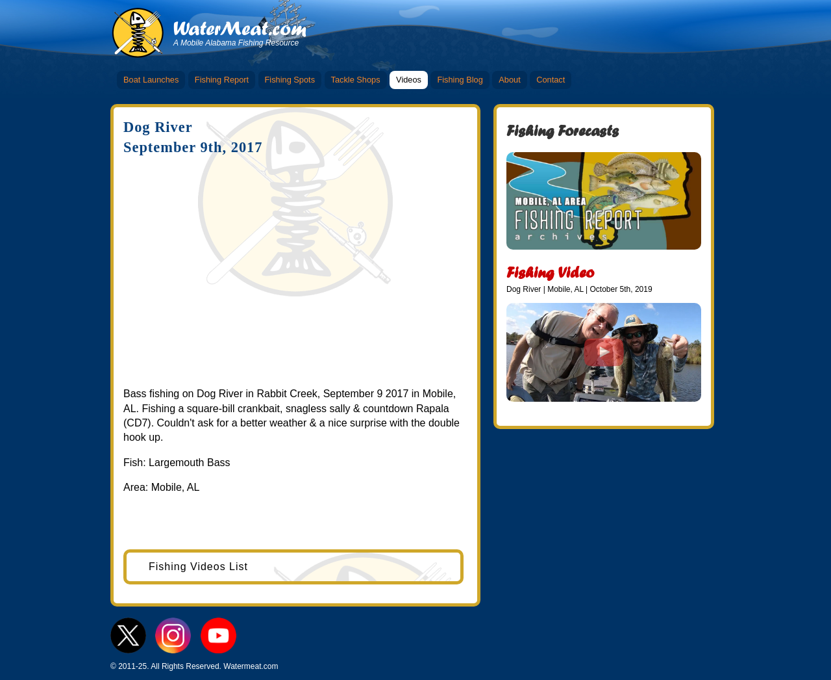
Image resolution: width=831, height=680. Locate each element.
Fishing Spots (290, 80)
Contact (550, 80)
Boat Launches (151, 80)
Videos (408, 80)
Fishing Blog (459, 80)
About (509, 80)
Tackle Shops (355, 80)
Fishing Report (222, 80)
